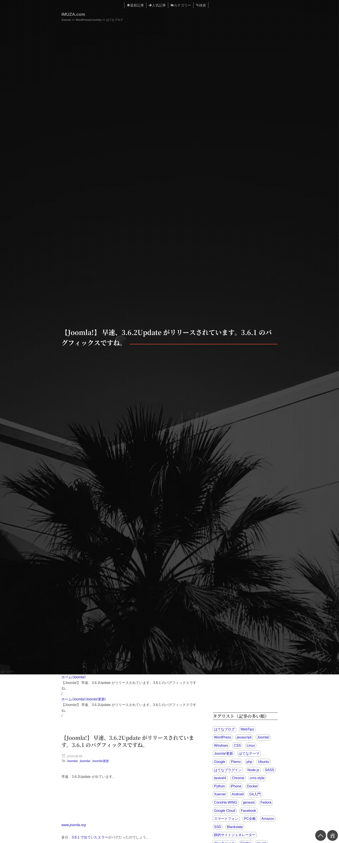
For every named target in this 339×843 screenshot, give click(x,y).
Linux (251, 745)
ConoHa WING (225, 802)
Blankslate (235, 827)
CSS (237, 745)
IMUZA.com (73, 14)
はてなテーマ (249, 753)
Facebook (248, 810)
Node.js (253, 770)
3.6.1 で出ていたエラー (90, 837)
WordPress (222, 737)
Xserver (220, 794)
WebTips (247, 729)
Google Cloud (224, 810)
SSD (217, 827)
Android (238, 794)
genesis (249, 802)
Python (219, 786)
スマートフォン (226, 818)
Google (219, 762)
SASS (269, 770)
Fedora (266, 802)
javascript (244, 737)
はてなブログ (224, 729)
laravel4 (220, 778)
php (249, 762)
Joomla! (79, 677)
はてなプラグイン (228, 770)
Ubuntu (263, 762)
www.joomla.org (73, 825)
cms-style (257, 778)
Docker (252, 786)
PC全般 (250, 818)
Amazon (267, 818)
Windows (221, 745)
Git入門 (255, 794)
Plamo (236, 762)
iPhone (235, 786)
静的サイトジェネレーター (235, 835)
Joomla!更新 (95, 699)
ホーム (66, 677)
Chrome (238, 778)
